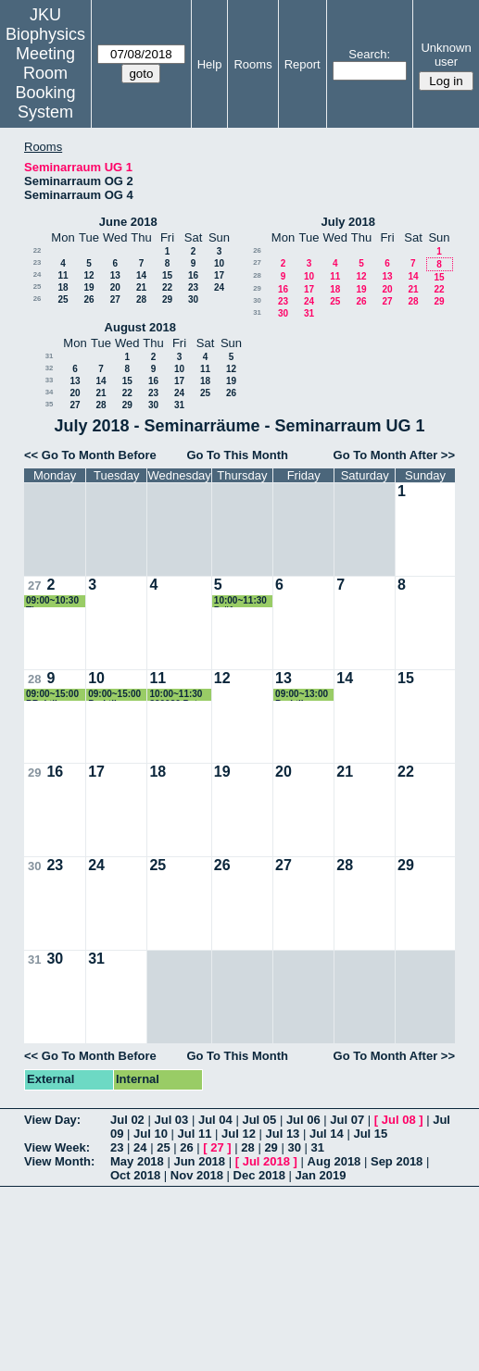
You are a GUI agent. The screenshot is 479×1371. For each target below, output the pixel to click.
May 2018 (137, 1161)
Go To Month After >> (394, 455)
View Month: (59, 1161)
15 (167, 275)
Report (302, 64)
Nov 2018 (196, 1175)
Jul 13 (282, 1133)
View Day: (52, 1120)
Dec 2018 (259, 1175)
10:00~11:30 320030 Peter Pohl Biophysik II (177, 695)
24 (37, 274)
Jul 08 (399, 1120)
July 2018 (348, 222)
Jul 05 (259, 1120)
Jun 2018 (199, 1161)
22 (37, 250)
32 (49, 368)
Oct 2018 (135, 1175)
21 (141, 287)
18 (62, 287)
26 (37, 298)
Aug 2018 (334, 1161)
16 (193, 275)
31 (257, 312)
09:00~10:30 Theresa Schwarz (52, 601)
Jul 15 (370, 1133)
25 (37, 286)
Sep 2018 (396, 1161)
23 (37, 262)
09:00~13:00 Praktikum (301, 695)
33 (49, 380)
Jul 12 (238, 1133)
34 (49, 392)
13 (115, 275)
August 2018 (140, 327)
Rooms (252, 64)
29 (167, 299)
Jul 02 (127, 1120)
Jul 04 (215, 1120)
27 (115, 299)
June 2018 (128, 222)
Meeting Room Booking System (45, 82)
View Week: (57, 1147)
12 (88, 275)
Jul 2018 (266, 1161)
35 (49, 404)
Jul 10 (150, 1133)
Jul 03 (171, 1120)
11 (62, 275)
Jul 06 (303, 1120)
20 (115, 287)
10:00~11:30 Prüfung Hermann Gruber (240, 601)
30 (193, 299)
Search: (369, 54)
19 (88, 287)
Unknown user (446, 55)
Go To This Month (237, 455)
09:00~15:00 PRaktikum (52, 695)
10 (219, 263)
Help (209, 64)
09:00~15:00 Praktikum (114, 695)
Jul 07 (347, 1120)
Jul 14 (326, 1133)
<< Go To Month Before (90, 455)
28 (141, 299)
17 (219, 275)
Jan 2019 (321, 1175)
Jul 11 (195, 1133)
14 (141, 275)
